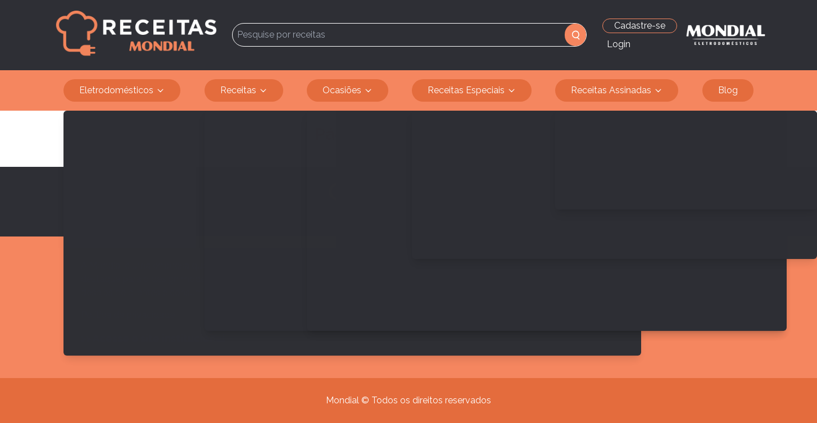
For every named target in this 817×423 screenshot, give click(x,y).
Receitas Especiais (472, 90)
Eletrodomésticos (122, 90)
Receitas (243, 90)
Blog (728, 90)
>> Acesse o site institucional (153, 338)
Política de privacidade (128, 315)
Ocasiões (348, 90)
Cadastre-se (639, 25)
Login (618, 44)
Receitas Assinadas (616, 90)
